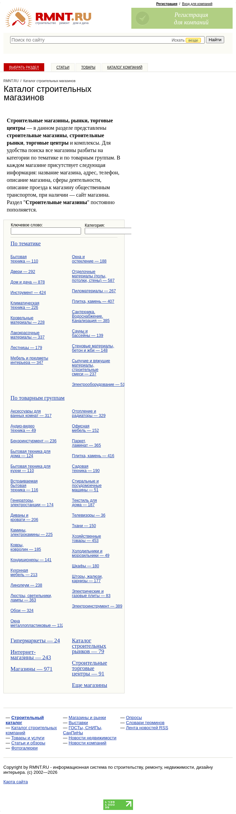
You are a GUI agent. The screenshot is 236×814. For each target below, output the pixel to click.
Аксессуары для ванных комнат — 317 (31, 413)
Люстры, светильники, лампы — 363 (31, 597)
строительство (45, 23)
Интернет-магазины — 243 (30, 655)
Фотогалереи (24, 747)
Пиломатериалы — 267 (94, 291)
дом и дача (80, 23)
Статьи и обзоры (28, 742)
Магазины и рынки (87, 717)
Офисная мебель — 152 (85, 428)
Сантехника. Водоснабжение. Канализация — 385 (91, 316)
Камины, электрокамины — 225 (31, 532)
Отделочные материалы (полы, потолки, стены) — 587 (93, 276)
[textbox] (107, 40)
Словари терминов (145, 722)
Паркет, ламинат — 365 (86, 443)
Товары (88, 67)
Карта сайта (15, 781)
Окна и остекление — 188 (89, 259)
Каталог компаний (124, 67)
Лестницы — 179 (26, 347)
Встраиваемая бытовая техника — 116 (24, 485)
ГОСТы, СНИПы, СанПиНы (82, 730)
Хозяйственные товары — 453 (86, 538)
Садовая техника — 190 (86, 468)
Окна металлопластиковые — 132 (33, 623)
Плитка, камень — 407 (93, 301)
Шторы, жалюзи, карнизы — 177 (87, 578)
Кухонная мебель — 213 (23, 572)
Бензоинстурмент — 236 (33, 441)
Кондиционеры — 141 (31, 560)
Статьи (62, 67)
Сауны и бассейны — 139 (87, 333)
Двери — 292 (22, 271)
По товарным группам (37, 398)
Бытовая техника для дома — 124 (30, 453)
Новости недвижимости (92, 737)
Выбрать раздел (24, 67)
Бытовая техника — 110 (24, 259)
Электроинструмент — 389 (94, 606)
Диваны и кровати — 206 (24, 517)
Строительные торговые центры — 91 (89, 668)
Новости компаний (87, 742)
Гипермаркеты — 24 (33, 640)
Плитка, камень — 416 (93, 455)
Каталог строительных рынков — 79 (89, 646)
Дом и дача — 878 (27, 282)
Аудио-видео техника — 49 (23, 428)
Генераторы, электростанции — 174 (31, 502)
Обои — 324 (21, 610)
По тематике (25, 243)
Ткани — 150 (84, 525)
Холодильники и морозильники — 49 (90, 553)
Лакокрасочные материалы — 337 (27, 335)
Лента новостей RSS (147, 727)
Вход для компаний (197, 4)
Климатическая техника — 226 (24, 305)
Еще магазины (89, 685)
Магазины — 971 (31, 669)
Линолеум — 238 (26, 585)
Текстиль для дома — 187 (84, 502)
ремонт (64, 23)
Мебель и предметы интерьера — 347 (29, 360)
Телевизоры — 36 (88, 515)
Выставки (78, 722)
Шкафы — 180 (85, 566)
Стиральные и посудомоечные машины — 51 (87, 485)
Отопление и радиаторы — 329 (89, 413)
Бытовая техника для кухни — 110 (30, 468)
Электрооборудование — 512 (94, 384)
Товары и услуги (27, 737)
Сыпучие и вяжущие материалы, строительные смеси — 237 (91, 367)
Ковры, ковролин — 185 (25, 547)
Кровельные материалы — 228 (27, 320)
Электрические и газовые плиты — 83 (91, 593)
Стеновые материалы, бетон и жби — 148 (93, 348)
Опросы (134, 717)
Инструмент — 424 (28, 292)
